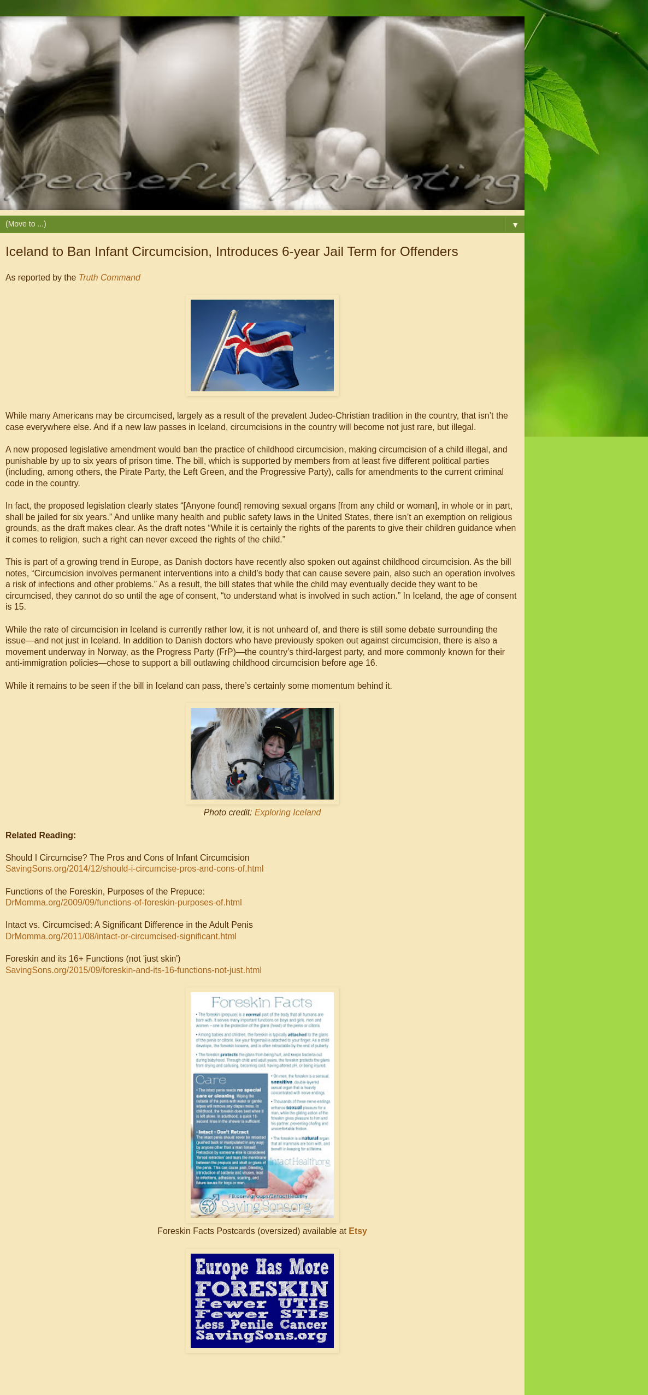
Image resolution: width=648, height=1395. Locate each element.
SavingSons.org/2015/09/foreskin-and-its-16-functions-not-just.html (133, 970)
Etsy (358, 1231)
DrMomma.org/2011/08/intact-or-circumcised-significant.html (121, 936)
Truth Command (109, 277)
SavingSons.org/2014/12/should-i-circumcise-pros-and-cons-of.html (134, 868)
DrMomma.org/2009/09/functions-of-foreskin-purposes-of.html (123, 902)
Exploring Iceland (288, 812)
